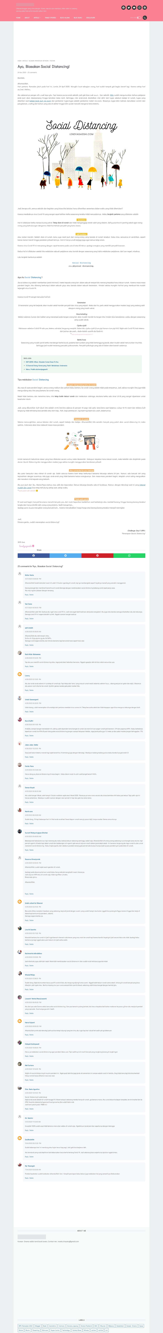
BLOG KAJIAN (66, 14)
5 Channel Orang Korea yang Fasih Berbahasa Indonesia (46, 382)
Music (128, 138)
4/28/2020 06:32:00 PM (33, 755)
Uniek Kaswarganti (31, 752)
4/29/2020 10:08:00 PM (33, 1132)
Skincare (116, 142)
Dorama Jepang (136, 125)
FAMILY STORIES (52, 14)
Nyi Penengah (30, 1261)
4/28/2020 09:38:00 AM (33, 679)
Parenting (136, 138)
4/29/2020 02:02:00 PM (33, 935)
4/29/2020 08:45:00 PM (33, 1082)
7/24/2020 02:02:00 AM (33, 1264)
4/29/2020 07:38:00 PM (33, 1056)
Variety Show (117, 146)
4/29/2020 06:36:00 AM (33, 853)
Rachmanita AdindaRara (33, 1028)
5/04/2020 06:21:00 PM (33, 1235)
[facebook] (121, 5)
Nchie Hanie (29, 615)
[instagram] (137, 5)
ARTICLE (38, 14)
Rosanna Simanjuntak (32, 931)
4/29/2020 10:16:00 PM (33, 1156)
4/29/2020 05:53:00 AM (33, 832)
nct (114, 151)
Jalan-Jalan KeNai (31, 804)
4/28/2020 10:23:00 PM (33, 808)
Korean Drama (136, 133)
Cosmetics (116, 125)
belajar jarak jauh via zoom (41, 101)
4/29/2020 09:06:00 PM (33, 1108)
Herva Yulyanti (30, 1105)
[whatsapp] (92, 595)
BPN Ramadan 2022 (119, 120)
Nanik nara (29, 876)
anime (134, 146)
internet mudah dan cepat (67, 519)
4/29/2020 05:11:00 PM (33, 1005)
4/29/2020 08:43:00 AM (33, 880)
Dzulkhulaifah (29, 1232)
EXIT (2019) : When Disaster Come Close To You (42, 379)
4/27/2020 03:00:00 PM (33, 618)
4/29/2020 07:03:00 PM (33, 1032)
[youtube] (132, 5)
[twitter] (127, 5)
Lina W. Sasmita (30, 1002)
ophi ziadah (29, 675)
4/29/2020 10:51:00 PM (33, 1180)
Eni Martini (29, 1208)
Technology (136, 142)
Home (20, 14)
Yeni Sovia (28, 649)
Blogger (131, 120)
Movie (121, 138)
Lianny (27, 725)
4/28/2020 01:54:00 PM (33, 705)
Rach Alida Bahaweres (33, 701)
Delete (31, 639)
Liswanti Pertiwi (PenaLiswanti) (36, 1078)
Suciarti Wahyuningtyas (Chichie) (36, 900)
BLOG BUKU (79, 14)
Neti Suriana (29, 1153)
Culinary (125, 125)
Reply (27, 639)
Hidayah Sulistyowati (32, 1129)
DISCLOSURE (92, 14)
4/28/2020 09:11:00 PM (33, 779)
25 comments (32, 70)
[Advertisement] (60, 37)
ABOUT (28, 14)
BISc (26, 95)
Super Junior (125, 142)
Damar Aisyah (30, 850)
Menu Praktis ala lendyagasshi (37, 386)
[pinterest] (142, 5)
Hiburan (134, 129)
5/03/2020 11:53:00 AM (33, 1212)
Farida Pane (29, 828)
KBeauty (115, 133)
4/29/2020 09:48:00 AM (33, 904)
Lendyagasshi (84, 1329)
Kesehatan (124, 133)
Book (138, 120)
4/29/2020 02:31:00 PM (33, 979)
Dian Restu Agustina (32, 1176)
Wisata (126, 146)
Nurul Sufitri (29, 776)
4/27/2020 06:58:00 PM (33, 652)
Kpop (114, 138)
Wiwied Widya (30, 1052)
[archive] (118, 257)
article (141, 146)
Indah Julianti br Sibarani (34, 975)
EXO (127, 129)
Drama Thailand (118, 129)
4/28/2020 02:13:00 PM (33, 729)
